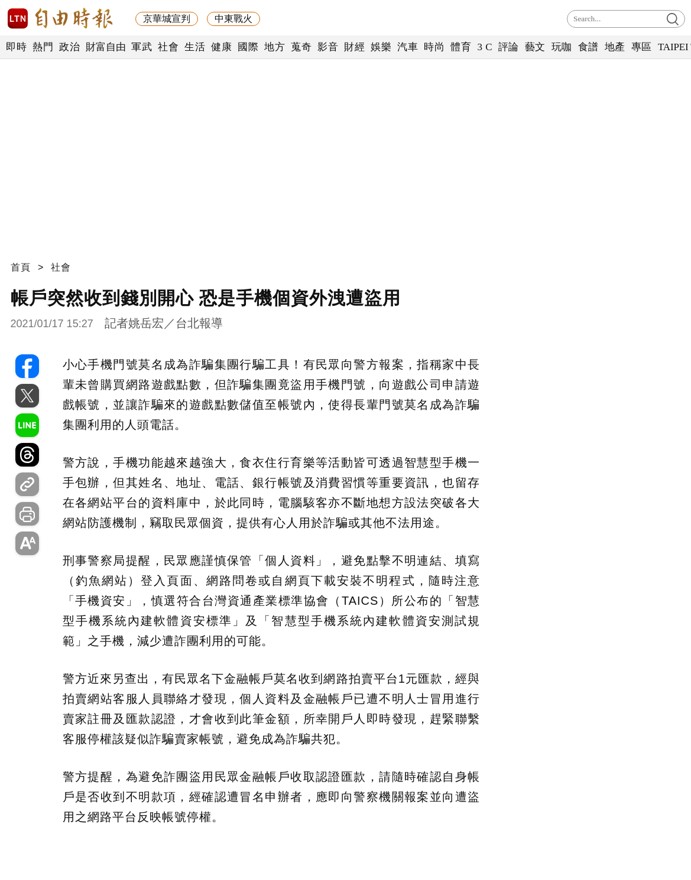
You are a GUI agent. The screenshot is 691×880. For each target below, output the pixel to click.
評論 (508, 47)
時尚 (434, 47)
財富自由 (105, 47)
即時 (16, 47)
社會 (168, 47)
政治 (69, 47)
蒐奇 (301, 47)
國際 (248, 47)
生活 (194, 47)
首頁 (21, 267)
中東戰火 (233, 19)
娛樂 (381, 47)
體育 (460, 47)
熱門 (43, 47)
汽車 (407, 47)
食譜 (588, 47)
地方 (274, 47)
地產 (615, 47)
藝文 (535, 47)
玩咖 (561, 47)
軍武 (141, 47)
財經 (354, 47)
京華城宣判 (166, 19)
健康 (221, 47)
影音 (327, 47)
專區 (641, 47)
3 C (484, 47)
